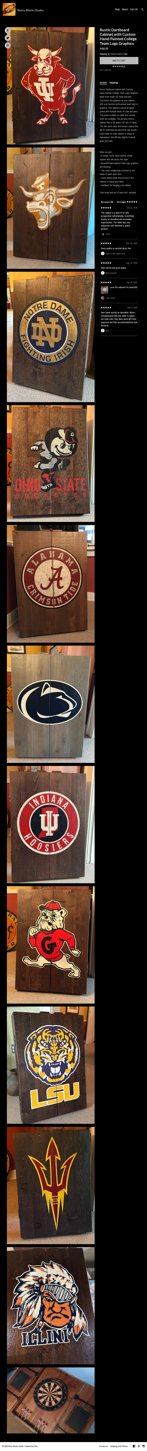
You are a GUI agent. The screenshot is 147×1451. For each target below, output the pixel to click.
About (125, 9)
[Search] (142, 9)
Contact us (103, 1446)
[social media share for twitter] (8, 38)
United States (116, 53)
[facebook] (134, 1446)
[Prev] (102, 337)
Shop (117, 9)
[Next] (136, 337)
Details (103, 82)
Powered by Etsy (31, 1446)
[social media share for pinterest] (8, 46)
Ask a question (105, 70)
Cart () (134, 9)
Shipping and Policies (119, 1446)
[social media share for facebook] (7, 30)
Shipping (113, 82)
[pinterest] (139, 1446)
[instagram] (144, 1446)
